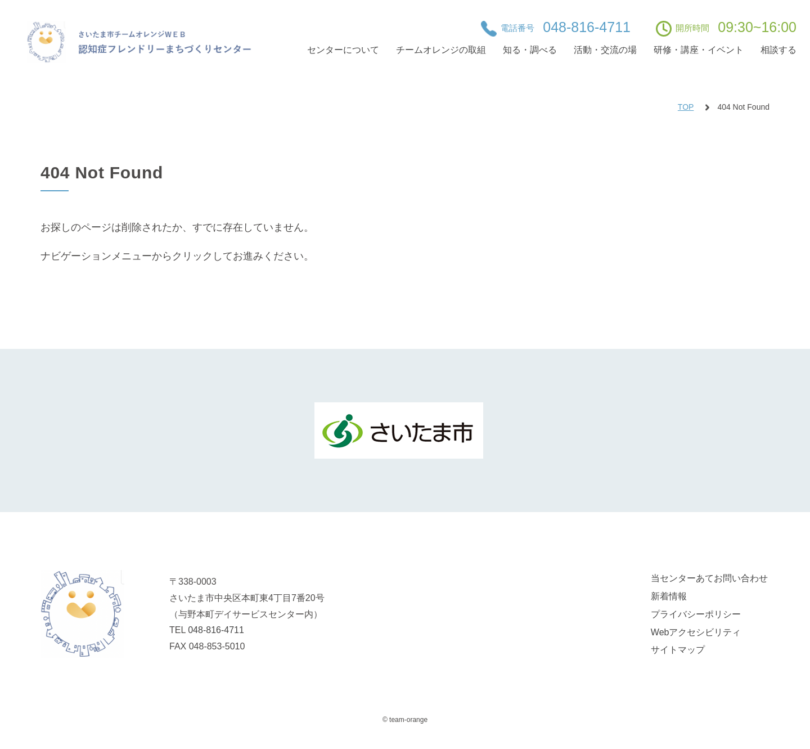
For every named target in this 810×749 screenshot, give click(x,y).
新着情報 (669, 596)
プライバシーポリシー (696, 614)
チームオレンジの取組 (441, 50)
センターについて (343, 50)
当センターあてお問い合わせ (709, 578)
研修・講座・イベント (699, 50)
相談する (778, 50)
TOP (686, 106)
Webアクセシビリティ (696, 632)
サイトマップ (678, 649)
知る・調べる (530, 50)
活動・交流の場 (605, 50)
